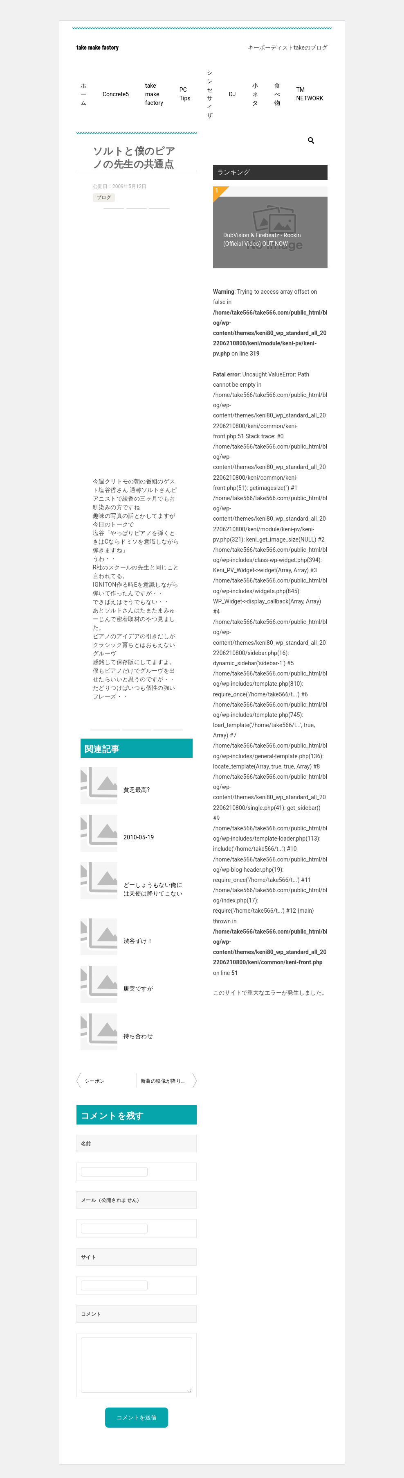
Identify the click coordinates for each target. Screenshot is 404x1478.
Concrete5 (116, 94)
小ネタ (255, 94)
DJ (232, 94)
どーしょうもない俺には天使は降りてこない (152, 889)
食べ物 (277, 94)
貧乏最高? (136, 790)
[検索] (270, 140)
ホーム (83, 94)
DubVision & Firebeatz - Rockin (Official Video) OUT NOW (262, 239)
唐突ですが (138, 988)
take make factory (97, 47)
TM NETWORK (309, 94)
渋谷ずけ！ (138, 941)
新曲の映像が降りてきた (168, 1081)
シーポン (95, 1081)
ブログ (104, 197)
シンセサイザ (210, 94)
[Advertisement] (136, 344)
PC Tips (185, 94)
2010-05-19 (138, 837)
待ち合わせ (138, 1036)
